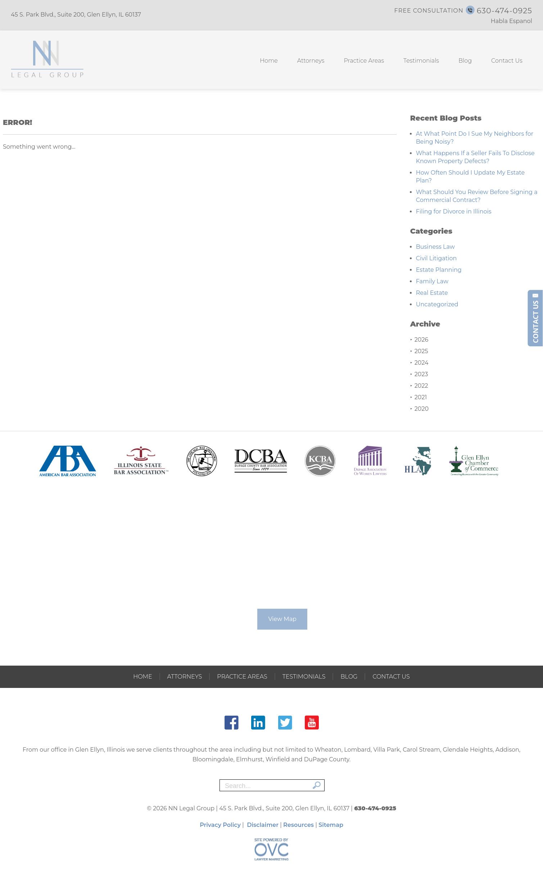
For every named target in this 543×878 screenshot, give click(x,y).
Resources (298, 824)
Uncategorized (437, 304)
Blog (465, 60)
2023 (419, 374)
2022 (419, 386)
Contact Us (506, 60)
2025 (419, 351)
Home (269, 60)
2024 (419, 362)
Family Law (432, 281)
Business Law (435, 246)
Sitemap (330, 824)
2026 (419, 339)
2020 (419, 409)
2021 (418, 397)
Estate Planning (439, 269)
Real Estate (432, 292)
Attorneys (311, 60)
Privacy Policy (220, 824)
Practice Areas (364, 60)
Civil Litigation (436, 258)
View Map (282, 619)
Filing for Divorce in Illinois (454, 211)
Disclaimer (263, 824)
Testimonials (421, 60)
